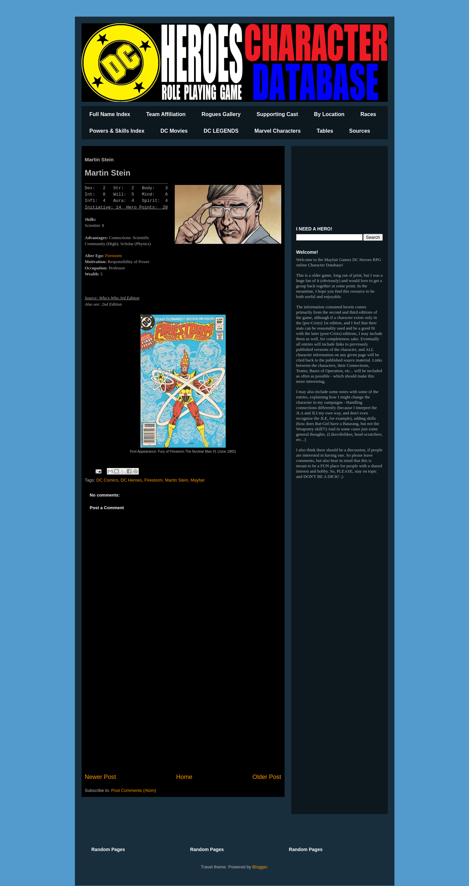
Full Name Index (110, 114)
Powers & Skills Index (117, 131)
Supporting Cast (277, 114)
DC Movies (174, 131)
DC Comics (107, 480)
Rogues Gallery (220, 114)
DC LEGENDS (221, 131)
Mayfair (197, 480)
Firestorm (113, 255)
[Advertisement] (183, 717)
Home (184, 777)
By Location (329, 114)
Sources (359, 131)
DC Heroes (131, 480)
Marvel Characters (278, 131)
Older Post (267, 777)
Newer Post (100, 777)
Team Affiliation (165, 114)
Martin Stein (176, 480)
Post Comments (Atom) (133, 790)
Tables (325, 131)
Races (368, 114)
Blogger (259, 866)
